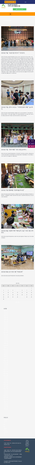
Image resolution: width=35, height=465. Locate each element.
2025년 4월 (6, 332)
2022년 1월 (6, 401)
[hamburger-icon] (25, 2)
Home (27, 440)
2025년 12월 (6, 317)
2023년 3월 (6, 375)
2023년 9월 (6, 366)
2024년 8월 (6, 345)
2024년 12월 (6, 339)
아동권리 (5, 428)
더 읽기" (2, 76)
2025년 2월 (6, 336)
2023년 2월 (6, 377)
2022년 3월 (6, 397)
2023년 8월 (6, 367)
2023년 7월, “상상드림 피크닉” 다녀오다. (13, 53)
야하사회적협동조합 (14, 6)
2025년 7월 (6, 326)
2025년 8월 (6, 325)
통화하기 (31, 141)
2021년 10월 (6, 406)
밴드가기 (31, 146)
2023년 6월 (6, 371)
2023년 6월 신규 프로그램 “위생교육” (12, 272)
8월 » (19, 302)
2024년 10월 (6, 341)
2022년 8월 (6, 388)
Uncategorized (6, 419)
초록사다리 (27, 444)
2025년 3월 (6, 334)
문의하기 (27, 445)
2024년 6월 (6, 349)
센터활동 (27, 443)
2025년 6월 (6, 328)
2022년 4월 (6, 395)
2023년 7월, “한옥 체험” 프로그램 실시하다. (14, 150)
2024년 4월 (6, 352)
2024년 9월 (6, 343)
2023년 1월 (6, 379)
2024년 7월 (6, 347)
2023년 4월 (6, 373)
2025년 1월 (6, 338)
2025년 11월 (6, 319)
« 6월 (16, 302)
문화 (4, 54)
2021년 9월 (6, 408)
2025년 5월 (6, 330)
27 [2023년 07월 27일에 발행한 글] (22, 297)
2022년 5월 (6, 393)
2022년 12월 (6, 380)
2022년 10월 (6, 384)
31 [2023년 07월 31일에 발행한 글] (8, 299)
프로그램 (27, 441)
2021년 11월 (6, 405)
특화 (4, 433)
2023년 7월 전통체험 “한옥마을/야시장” (12, 190)
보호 (4, 110)
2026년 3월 (6, 312)
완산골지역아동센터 (12, 4)
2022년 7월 (6, 390)
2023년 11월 (6, 362)
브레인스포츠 (7, 462)
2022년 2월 (6, 399)
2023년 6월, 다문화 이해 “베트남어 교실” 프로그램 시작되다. (17, 232)
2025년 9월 (6, 323)
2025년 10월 (6, 321)
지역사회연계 (7, 110)
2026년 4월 (6, 310)
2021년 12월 (6, 403)
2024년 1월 (6, 358)
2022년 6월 (6, 392)
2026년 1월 (6, 315)
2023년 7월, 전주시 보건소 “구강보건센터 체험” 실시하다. (17, 108)
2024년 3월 (6, 354)
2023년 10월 (6, 364)
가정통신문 (5, 420)
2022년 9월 (6, 386)
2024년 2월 (6, 356)
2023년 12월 (6, 360)
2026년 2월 (6, 313)
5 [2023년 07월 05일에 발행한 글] (17, 290)
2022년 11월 (6, 382)
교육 (2, 54)
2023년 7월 (6, 369)
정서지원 (5, 430)
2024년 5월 (6, 351)
